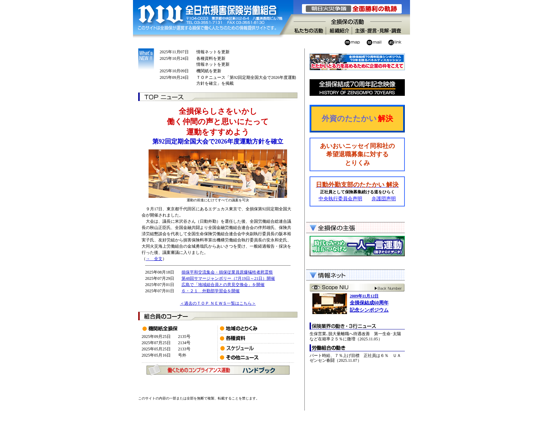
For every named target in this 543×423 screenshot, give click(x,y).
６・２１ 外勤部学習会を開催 (210, 290)
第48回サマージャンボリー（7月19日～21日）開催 (228, 278)
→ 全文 (154, 258)
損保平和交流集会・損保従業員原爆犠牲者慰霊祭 (227, 272)
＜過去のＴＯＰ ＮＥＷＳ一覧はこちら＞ (218, 303)
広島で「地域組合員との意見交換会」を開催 (223, 284)
